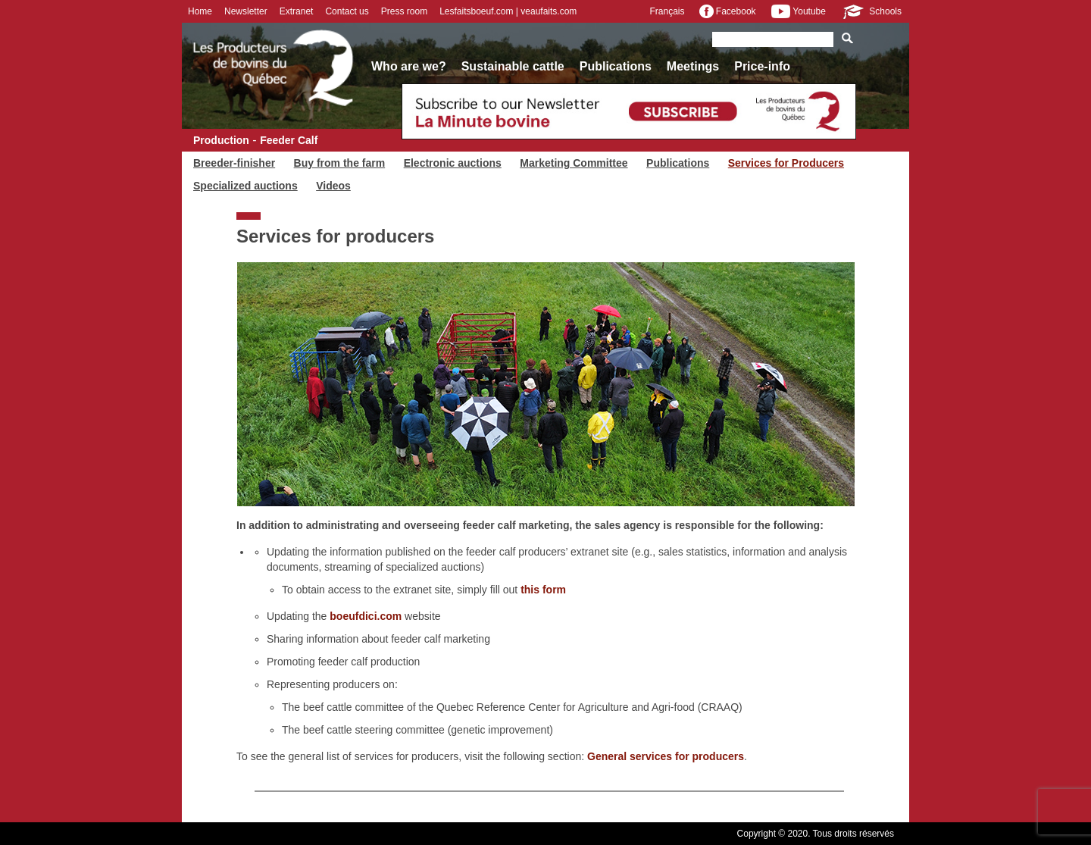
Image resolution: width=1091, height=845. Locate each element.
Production (221, 140)
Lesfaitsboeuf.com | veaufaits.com (508, 11)
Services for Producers (786, 163)
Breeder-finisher (234, 163)
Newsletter (245, 11)
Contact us (346, 11)
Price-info (762, 66)
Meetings (693, 66)
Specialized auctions (245, 186)
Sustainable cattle (512, 66)
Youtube (798, 11)
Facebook (727, 11)
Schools (871, 11)
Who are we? (408, 66)
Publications (616, 66)
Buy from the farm (340, 163)
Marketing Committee (573, 163)
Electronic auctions (453, 163)
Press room (404, 11)
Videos (333, 186)
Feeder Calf (288, 140)
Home (200, 11)
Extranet (297, 11)
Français (666, 11)
